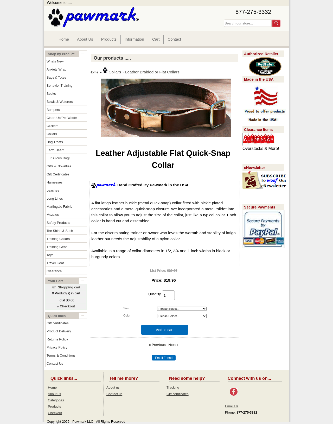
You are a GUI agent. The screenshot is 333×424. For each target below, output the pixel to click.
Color (127, 315)
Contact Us (55, 363)
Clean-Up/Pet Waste (62, 118)
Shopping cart (69, 287)
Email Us (231, 406)
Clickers (53, 126)
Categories (56, 400)
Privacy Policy (57, 347)
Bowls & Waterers (60, 102)
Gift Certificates (58, 174)
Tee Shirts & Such (60, 231)
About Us (85, 39)
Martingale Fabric (59, 206)
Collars (52, 134)
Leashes (53, 190)
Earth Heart (55, 150)
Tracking (172, 387)
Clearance (54, 271)
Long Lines (55, 198)
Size (126, 308)
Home (64, 39)
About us (54, 394)
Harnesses (54, 182)
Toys (50, 255)
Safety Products (58, 223)
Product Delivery (59, 331)
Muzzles (53, 215)
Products (109, 39)
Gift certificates (58, 323)
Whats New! (56, 61)
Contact (174, 39)
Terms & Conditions (61, 355)
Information (134, 39)
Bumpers (53, 110)
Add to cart (165, 330)
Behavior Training (60, 85)
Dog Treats (55, 142)
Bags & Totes (56, 77)
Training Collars (58, 239)
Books (51, 94)
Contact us (114, 394)
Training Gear (57, 247)
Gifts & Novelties (59, 166)
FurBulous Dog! (58, 158)
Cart (155, 39)
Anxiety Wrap (56, 69)
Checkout (55, 413)
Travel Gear (55, 263)
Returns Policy (57, 339)
